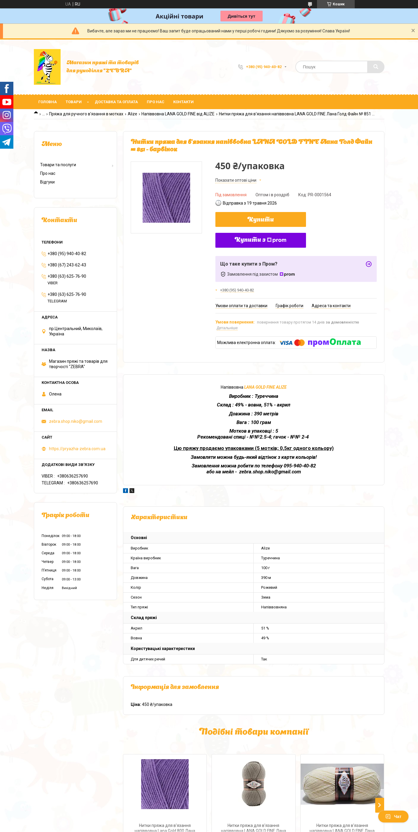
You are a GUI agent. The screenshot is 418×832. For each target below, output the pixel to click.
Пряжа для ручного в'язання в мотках (86, 114)
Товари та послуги (58, 164)
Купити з (260, 240)
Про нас (155, 102)
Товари (74, 102)
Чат (393, 816)
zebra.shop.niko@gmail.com (75, 421)
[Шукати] (375, 67)
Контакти (183, 102)
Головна (47, 102)
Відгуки (47, 182)
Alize (132, 114)
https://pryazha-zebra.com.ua (77, 448)
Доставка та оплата (116, 102)
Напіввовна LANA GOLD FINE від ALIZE (177, 114)
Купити (260, 220)
